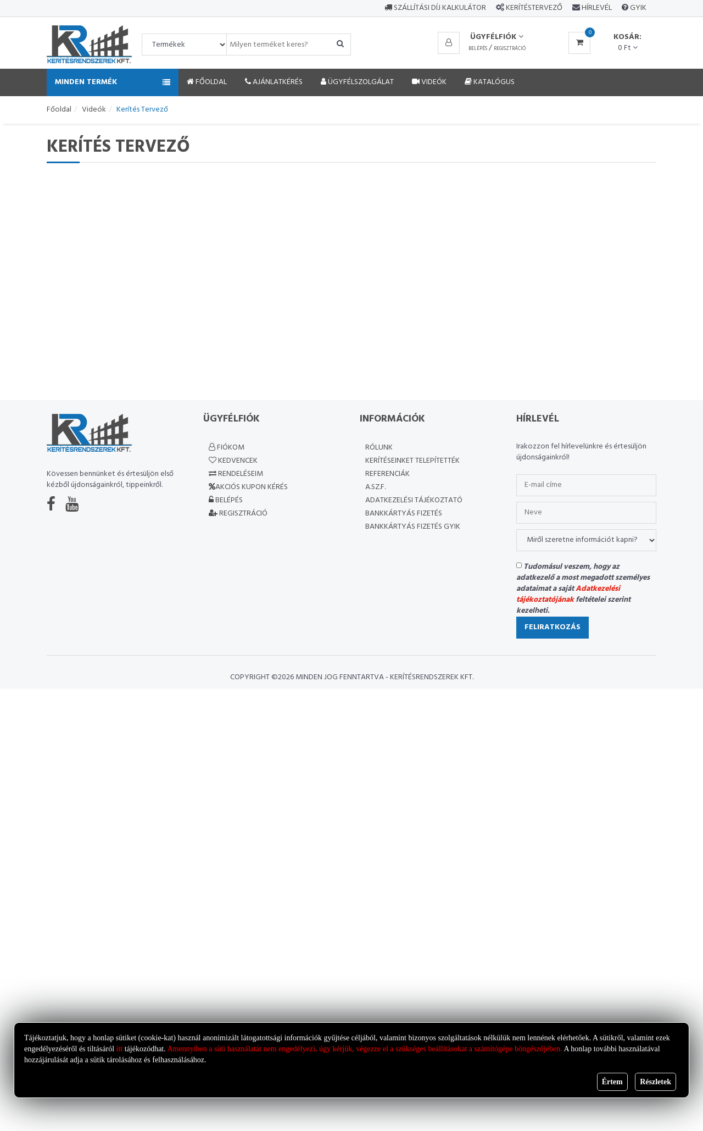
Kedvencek (233, 460)
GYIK (637, 8)
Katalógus (490, 82)
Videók (429, 82)
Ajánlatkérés (274, 82)
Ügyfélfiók (496, 37)
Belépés (477, 49)
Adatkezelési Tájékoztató (413, 500)
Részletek (655, 1082)
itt (119, 1049)
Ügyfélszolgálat (357, 82)
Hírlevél (596, 8)
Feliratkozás (553, 627)
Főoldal (207, 82)
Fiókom (226, 447)
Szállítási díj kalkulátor (435, 8)
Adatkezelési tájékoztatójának (568, 594)
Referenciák (387, 474)
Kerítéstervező (534, 8)
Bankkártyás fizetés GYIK (412, 526)
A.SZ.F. (375, 487)
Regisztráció (510, 49)
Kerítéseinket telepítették (412, 460)
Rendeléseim (236, 474)
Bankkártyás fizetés (403, 513)
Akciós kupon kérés (248, 487)
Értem (612, 1082)
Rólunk (379, 447)
